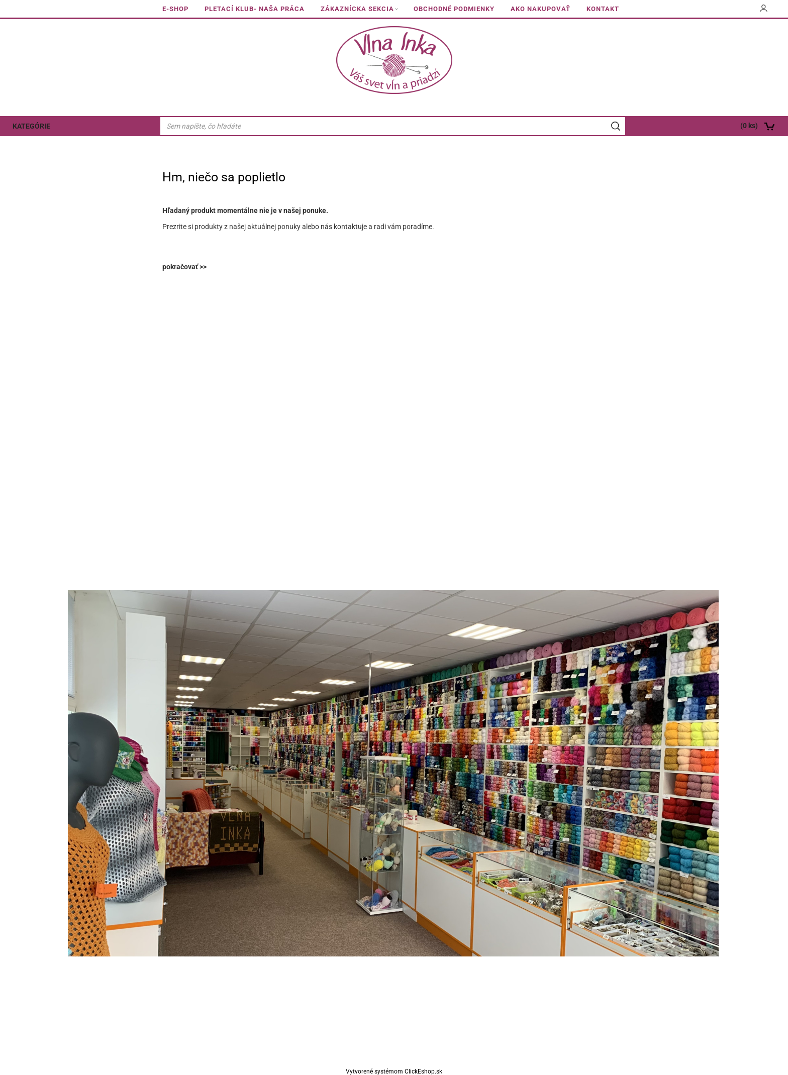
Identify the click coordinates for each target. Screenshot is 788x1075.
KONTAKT (602, 9)
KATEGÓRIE (31, 126)
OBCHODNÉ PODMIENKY (454, 9)
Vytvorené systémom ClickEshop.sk (394, 1071)
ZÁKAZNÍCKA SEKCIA (357, 9)
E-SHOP (175, 9)
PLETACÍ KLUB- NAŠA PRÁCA (255, 9)
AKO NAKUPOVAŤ (540, 9)
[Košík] (709, 126)
